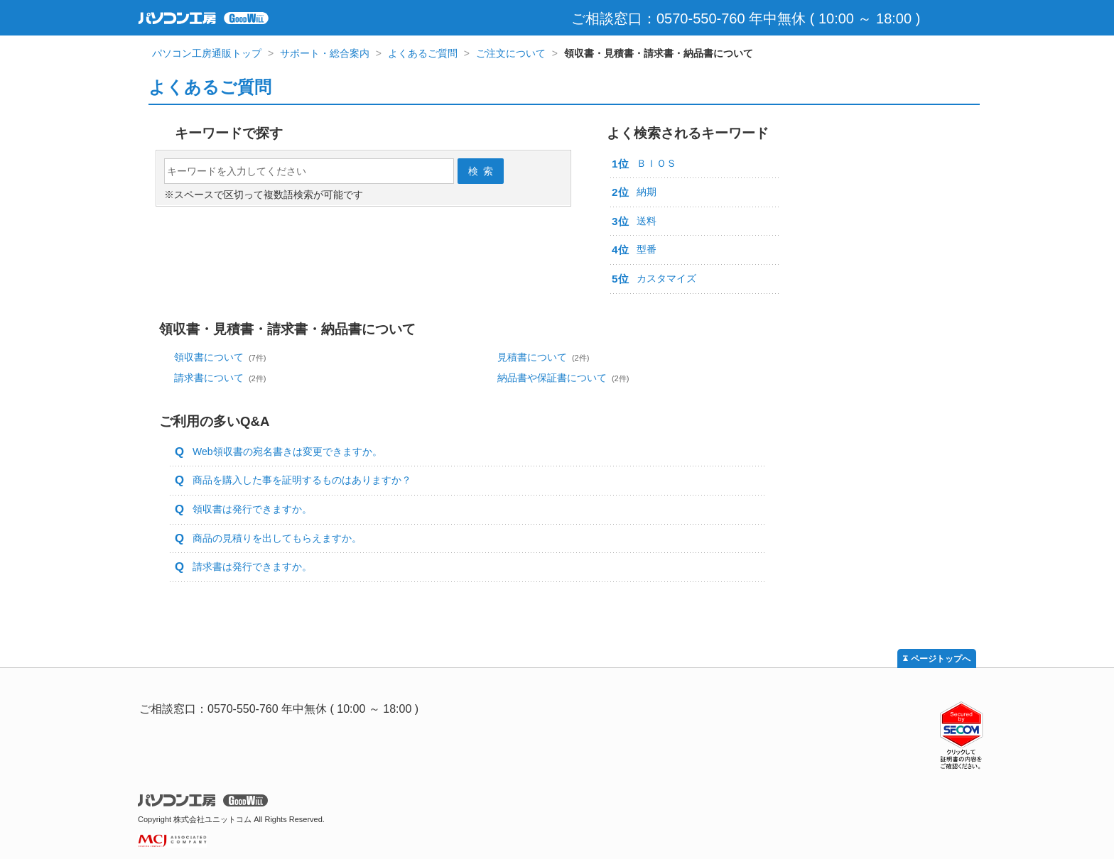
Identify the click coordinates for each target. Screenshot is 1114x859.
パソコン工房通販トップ (206, 53)
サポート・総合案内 (324, 53)
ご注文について (511, 53)
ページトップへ (940, 659)
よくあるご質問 (423, 53)
